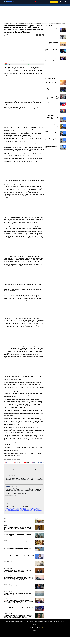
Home (5, 23)
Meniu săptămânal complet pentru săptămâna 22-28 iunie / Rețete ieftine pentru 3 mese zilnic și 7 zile (18, 542)
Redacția (5, 35)
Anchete (32, 1)
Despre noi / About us (10, 621)
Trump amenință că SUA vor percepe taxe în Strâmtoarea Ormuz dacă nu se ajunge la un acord (18, 594)
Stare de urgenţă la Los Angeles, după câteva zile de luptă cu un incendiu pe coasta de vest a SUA (17, 549)
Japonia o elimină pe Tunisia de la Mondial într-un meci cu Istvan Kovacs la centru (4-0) (51, 88)
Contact (44, 1)
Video (37, 1)
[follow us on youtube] (26, 462)
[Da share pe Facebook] (37, 35)
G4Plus (41, 1)
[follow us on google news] (7, 462)
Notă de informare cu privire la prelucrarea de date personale (47, 621)
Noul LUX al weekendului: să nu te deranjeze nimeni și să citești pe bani (18, 520)
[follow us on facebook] (41, 462)
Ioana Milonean (6, 568)
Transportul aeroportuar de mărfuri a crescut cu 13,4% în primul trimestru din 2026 (17, 535)
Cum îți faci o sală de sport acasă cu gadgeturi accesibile (52, 118)
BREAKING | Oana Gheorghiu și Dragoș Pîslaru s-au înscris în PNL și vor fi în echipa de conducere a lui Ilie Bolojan (52, 29)
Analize (28, 1)
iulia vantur (14, 459)
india (9, 459)
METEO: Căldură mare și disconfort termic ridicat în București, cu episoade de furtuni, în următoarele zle (52, 82)
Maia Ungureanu (6, 561)
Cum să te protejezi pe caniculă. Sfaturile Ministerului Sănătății (17, 563)
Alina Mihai (6, 613)
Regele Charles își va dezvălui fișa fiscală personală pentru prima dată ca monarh (19, 586)
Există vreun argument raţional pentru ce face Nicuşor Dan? (51, 132)
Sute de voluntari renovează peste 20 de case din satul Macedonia (51, 139)
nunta (18, 459)
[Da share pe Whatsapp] (43, 35)
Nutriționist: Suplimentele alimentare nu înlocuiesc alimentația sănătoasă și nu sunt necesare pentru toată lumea (51, 126)
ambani (6, 459)
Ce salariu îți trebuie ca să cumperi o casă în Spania (51, 43)
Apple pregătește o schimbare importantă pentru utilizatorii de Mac (51, 146)
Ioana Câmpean (6, 598)
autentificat (13, 506)
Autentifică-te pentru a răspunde (11, 472)
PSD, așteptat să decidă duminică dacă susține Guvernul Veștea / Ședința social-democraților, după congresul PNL (17, 571)
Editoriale (20, 1)
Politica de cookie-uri (29, 621)
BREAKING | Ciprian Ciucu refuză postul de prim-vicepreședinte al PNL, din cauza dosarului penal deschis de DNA (51, 51)
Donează (54, 1)
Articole (24, 1)
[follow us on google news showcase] (17, 462)
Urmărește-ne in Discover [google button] (34, 64)
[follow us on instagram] (33, 462)
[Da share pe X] (40, 35)
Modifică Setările (35, 624)
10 (12, 613)
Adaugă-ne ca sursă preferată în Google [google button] (14, 64)
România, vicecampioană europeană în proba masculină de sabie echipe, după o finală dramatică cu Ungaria (51, 110)
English (62, 621)
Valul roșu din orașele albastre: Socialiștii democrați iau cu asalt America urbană (51, 103)
